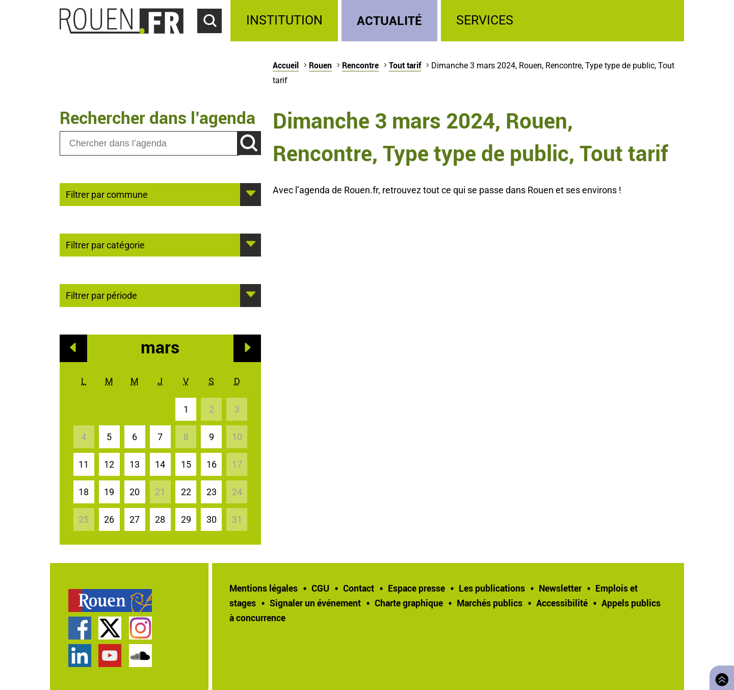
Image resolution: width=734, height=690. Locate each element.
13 (134, 464)
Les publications (492, 588)
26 (109, 519)
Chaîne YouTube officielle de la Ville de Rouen (109, 655)
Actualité (389, 20)
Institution (284, 20)
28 (160, 519)
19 (109, 492)
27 (134, 519)
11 (83, 464)
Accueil (286, 65)
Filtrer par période (101, 295)
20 (134, 492)
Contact (358, 588)
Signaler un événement (315, 603)
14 (160, 464)
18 (83, 492)
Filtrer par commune (107, 194)
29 (186, 519)
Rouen (320, 65)
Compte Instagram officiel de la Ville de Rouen (140, 628)
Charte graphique (409, 603)
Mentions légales (263, 588)
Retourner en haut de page (719, 676)
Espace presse (416, 588)
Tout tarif (405, 65)
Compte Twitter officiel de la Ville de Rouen (109, 628)
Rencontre (360, 65)
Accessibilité (562, 603)
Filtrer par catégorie (105, 244)
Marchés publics (489, 603)
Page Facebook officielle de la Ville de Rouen (79, 628)
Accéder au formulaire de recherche (214, 39)
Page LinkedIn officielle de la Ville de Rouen (79, 655)
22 (186, 492)
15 (186, 464)
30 (211, 519)
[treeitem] (285, 20)
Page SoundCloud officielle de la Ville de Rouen (140, 655)
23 (211, 492)
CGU (320, 588)
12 (109, 464)
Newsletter (560, 588)
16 (211, 464)
